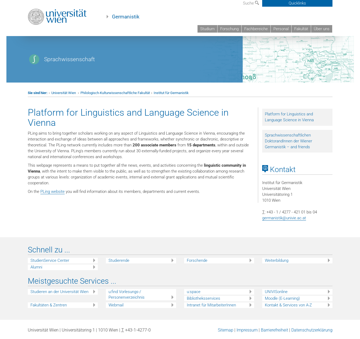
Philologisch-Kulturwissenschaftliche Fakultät (115, 93)
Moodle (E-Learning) (282, 298)
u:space (193, 291)
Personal (281, 28)
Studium (207, 28)
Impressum (247, 330)
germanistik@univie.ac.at (284, 218)
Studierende (119, 260)
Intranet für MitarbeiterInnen (211, 305)
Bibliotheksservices (203, 298)
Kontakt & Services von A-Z (288, 305)
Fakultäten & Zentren (48, 305)
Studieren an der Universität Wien (59, 291)
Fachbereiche (256, 28)
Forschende (197, 260)
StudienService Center (49, 260)
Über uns (322, 28)
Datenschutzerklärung (311, 330)
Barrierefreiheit (274, 330)
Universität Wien (64, 93)
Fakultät (301, 28)
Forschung (229, 28)
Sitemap (225, 330)
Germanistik (126, 17)
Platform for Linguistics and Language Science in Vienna (289, 117)
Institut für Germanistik (171, 93)
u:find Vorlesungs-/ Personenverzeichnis (127, 294)
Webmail (116, 305)
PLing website (52, 191)
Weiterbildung (276, 260)
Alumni (36, 267)
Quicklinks (297, 3)
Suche (251, 3)
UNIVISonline (276, 291)
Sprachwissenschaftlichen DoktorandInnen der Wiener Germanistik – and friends (288, 141)
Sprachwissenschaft (69, 59)
